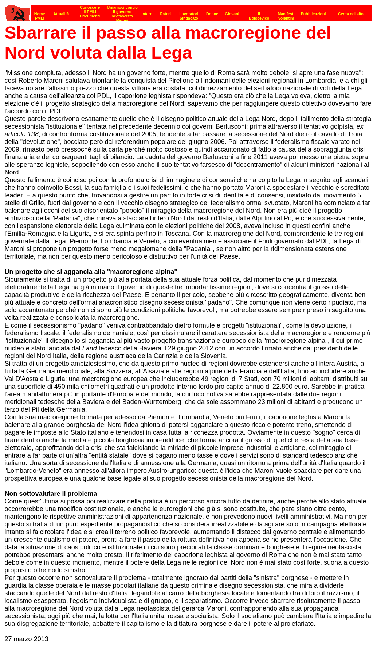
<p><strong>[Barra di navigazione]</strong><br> (188, 11)
